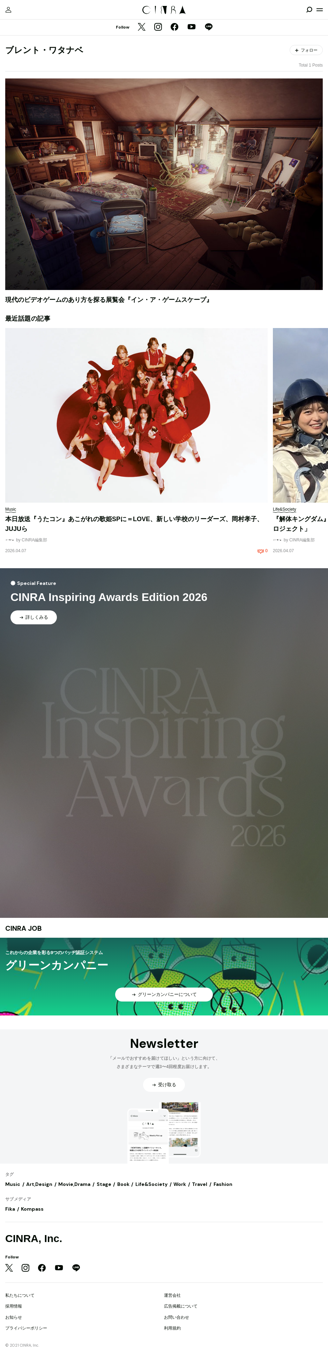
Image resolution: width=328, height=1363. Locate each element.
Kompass (32, 1208)
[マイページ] (8, 10)
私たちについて (20, 1295)
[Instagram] (158, 27)
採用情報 (13, 1306)
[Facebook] (174, 27)
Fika (10, 1208)
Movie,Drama (74, 1184)
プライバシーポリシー (26, 1328)
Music (12, 1184)
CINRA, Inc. (33, 1238)
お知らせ (13, 1317)
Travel (199, 1184)
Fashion (223, 1184)
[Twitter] (142, 27)
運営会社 (172, 1295)
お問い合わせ (176, 1317)
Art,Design (39, 1184)
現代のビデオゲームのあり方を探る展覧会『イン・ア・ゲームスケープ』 (109, 299)
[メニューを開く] (319, 10)
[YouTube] (191, 27)
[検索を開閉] (309, 10)
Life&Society (151, 1184)
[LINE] (209, 27)
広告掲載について (180, 1306)
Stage (104, 1184)
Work (179, 1184)
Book (123, 1184)
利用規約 (172, 1328)
